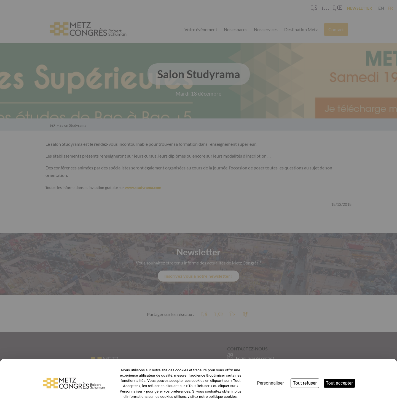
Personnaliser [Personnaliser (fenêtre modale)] (270, 383)
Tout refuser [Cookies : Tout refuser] (305, 383)
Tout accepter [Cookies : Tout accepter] (339, 383)
